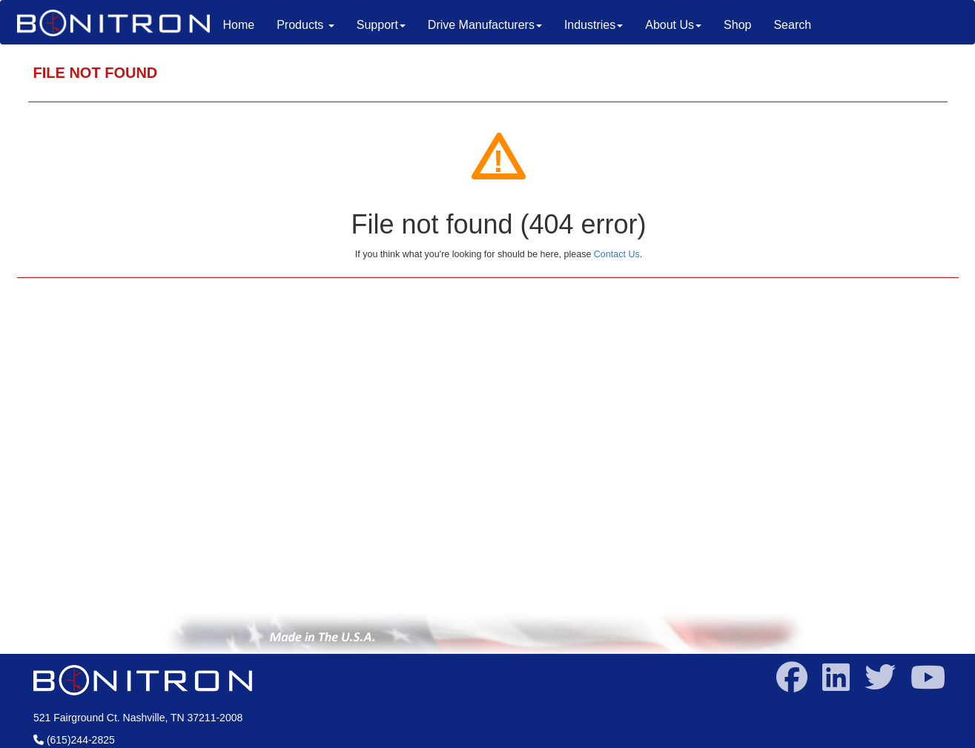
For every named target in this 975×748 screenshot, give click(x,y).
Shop (737, 25)
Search (792, 25)
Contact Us (617, 254)
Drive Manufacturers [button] (485, 25)
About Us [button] (673, 25)
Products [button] (305, 25)
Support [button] (381, 25)
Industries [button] (593, 25)
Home (244, 24)
